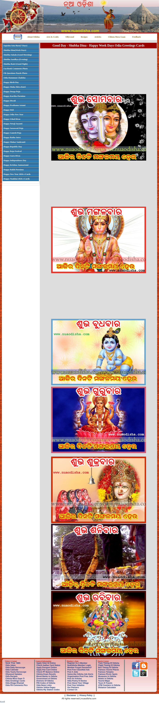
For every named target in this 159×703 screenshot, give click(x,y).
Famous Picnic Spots (107, 674)
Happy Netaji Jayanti (12, 123)
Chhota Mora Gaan (116, 37)
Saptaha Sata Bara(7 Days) (15, 45)
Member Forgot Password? (79, 667)
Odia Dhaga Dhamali (15, 683)
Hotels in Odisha (105, 679)
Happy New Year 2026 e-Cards (16, 174)
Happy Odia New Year (13, 114)
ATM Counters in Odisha (109, 685)
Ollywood (69, 37)
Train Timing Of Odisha (108, 663)
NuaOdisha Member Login (79, 665)
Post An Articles (74, 679)
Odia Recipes (12, 676)
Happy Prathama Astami (14, 105)
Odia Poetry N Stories (77, 681)
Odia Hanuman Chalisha (14, 77)
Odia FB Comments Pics (17, 685)
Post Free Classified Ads (78, 670)
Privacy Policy (86, 695)
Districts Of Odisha (45, 681)
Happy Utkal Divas (11, 119)
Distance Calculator (107, 687)
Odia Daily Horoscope (15, 667)
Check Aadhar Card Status (48, 665)
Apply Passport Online (46, 667)
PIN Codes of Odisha (45, 683)
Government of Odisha (46, 679)
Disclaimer (71, 695)
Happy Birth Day (11, 82)
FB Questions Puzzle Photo (15, 73)
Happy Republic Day (12, 146)
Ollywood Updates (14, 674)
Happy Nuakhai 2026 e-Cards (16, 179)
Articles (97, 37)
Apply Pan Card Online (46, 670)
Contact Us (72, 690)
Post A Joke (72, 672)
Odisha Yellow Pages (45, 687)
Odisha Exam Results (46, 674)
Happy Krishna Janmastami (15, 165)
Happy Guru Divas (11, 156)
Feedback (136, 37)
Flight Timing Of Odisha (109, 665)
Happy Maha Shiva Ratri (14, 87)
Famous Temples (106, 672)
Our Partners (73, 687)
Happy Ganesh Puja (12, 133)
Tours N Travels (105, 683)
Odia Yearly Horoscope (16, 672)
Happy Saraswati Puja (13, 128)
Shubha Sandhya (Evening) (15, 59)
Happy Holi (8, 110)
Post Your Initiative (75, 685)
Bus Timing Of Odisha (108, 667)
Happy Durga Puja (11, 91)
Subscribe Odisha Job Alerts (80, 674)
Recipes (84, 37)
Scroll (2, 701)
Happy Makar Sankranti (14, 142)
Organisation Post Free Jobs (80, 676)
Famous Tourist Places (108, 670)
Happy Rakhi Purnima (13, 169)
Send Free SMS (13, 663)
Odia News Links (44, 685)
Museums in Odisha (107, 676)
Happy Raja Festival (12, 151)
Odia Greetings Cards (15, 681)
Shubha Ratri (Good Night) (15, 64)
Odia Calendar (12, 670)
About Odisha (33, 37)
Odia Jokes (11, 665)
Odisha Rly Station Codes (48, 690)
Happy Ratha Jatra (12, 137)
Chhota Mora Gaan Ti (15, 679)
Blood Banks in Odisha (46, 676)
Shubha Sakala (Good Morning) (17, 55)
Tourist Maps (104, 681)
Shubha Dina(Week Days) (14, 50)
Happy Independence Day (14, 160)
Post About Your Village (78, 683)
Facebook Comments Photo (15, 68)
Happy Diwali (9, 100)
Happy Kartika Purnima (14, 96)
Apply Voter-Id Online (46, 663)
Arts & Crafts (52, 37)
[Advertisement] (98, 71)
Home (17, 37)
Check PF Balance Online (47, 672)
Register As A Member (77, 663)
